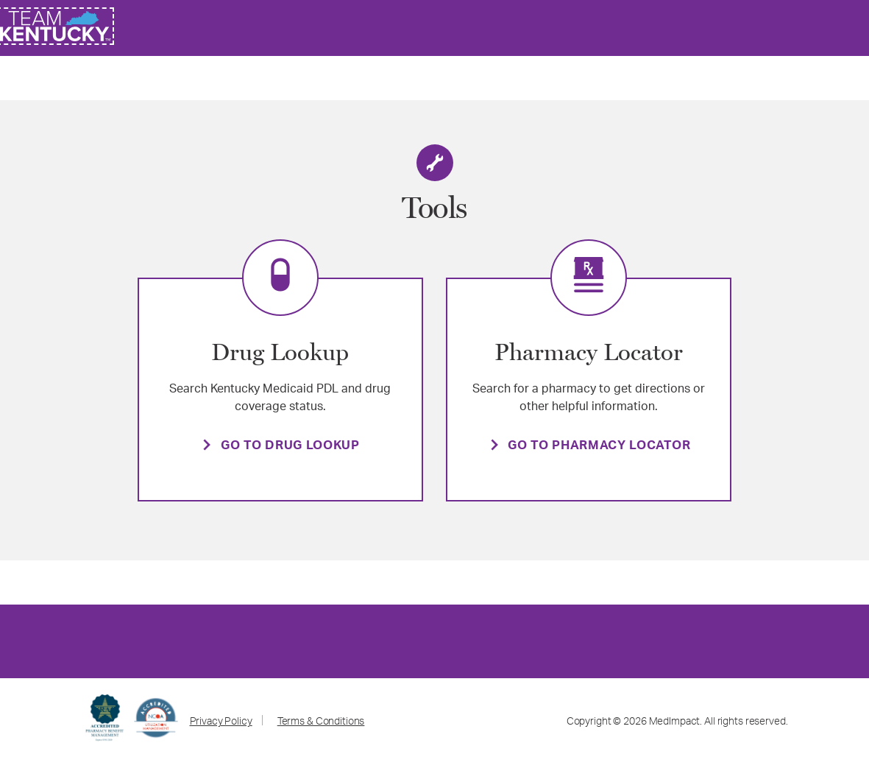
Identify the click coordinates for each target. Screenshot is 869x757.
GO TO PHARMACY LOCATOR (599, 446)
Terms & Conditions (321, 722)
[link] (55, 26)
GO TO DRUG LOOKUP (290, 446)
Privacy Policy (221, 722)
